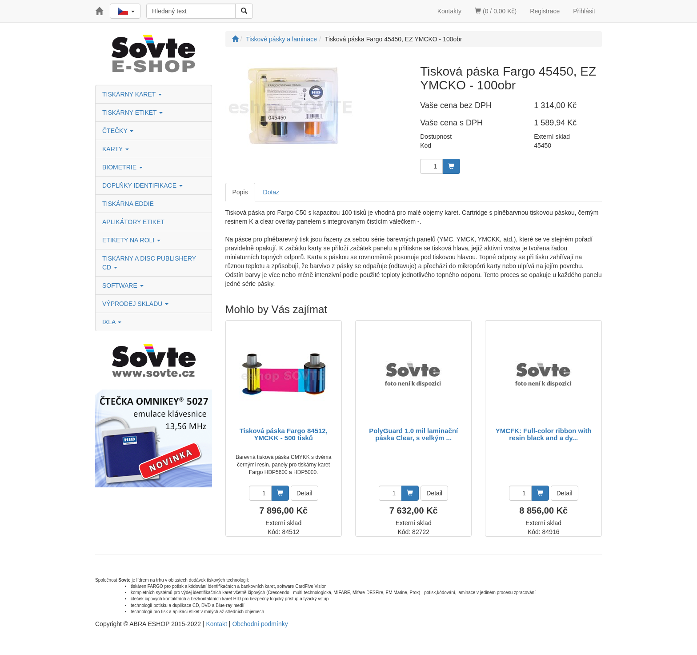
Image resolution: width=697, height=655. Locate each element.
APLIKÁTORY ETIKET (133, 221)
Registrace (545, 11)
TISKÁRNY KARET (132, 94)
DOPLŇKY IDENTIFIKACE (142, 185)
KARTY (115, 149)
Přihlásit (584, 11)
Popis (240, 192)
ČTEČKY (117, 130)
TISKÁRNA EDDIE (128, 203)
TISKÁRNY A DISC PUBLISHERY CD (149, 263)
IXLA (111, 321)
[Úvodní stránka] (235, 39)
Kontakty (449, 11)
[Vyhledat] (244, 11)
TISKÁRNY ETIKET (132, 112)
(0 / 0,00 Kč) (496, 11)
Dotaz (271, 192)
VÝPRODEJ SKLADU (135, 303)
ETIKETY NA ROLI (131, 240)
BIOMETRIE (122, 167)
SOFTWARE (123, 285)
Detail (304, 493)
